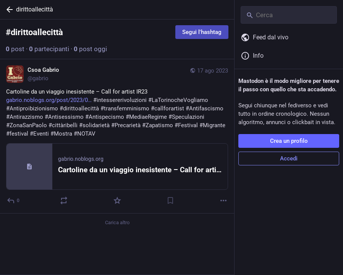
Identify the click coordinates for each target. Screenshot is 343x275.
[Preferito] (117, 200)
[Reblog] (63, 200)
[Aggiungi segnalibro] (170, 200)
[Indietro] (8, 9)
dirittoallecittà (34, 9)
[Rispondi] (13, 200)
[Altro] (223, 200)
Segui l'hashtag (202, 32)
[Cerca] (289, 15)
